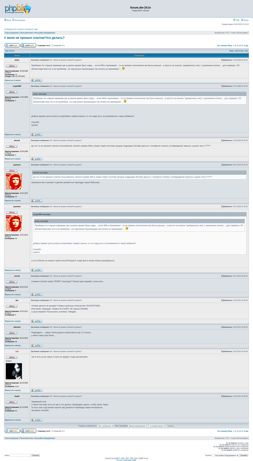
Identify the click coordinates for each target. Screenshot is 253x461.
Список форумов (12, 33)
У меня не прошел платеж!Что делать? (34, 37)
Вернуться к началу (13, 80)
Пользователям (26, 33)
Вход (7, 20)
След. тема (243, 51)
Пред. (230, 45)
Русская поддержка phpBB (126, 460)
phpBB (116, 458)
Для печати (10, 51)
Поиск (245, 20)
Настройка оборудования (45, 33)
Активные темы (31, 29)
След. (246, 45)
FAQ (236, 20)
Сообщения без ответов (14, 29)
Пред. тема (233, 51)
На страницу (222, 45)
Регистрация (18, 20)
